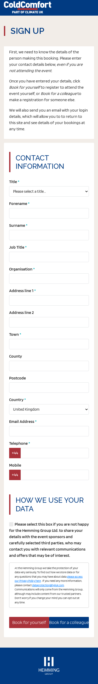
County (15, 356)
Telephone (18, 443)
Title (13, 181)
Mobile (15, 465)
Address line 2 (21, 312)
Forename (18, 203)
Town (14, 334)
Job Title (16, 247)
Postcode (17, 378)
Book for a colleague (69, 622)
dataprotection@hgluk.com (48, 585)
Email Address (21, 421)
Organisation (20, 269)
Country (16, 399)
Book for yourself (29, 622)
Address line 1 (21, 290)
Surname (17, 225)
